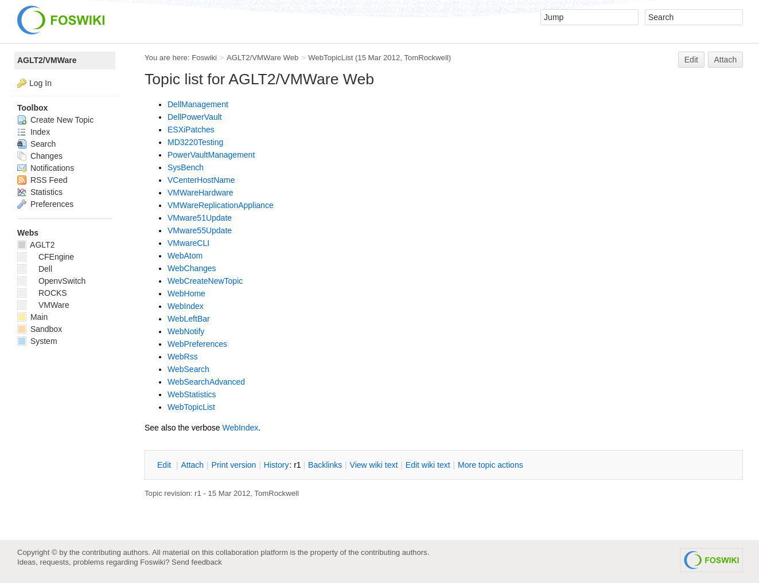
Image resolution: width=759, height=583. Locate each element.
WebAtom (185, 255)
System (37, 341)
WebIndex (186, 306)
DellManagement (198, 104)
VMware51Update (200, 217)
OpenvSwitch (51, 280)
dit (165, 464)
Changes (40, 156)
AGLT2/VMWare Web (263, 57)
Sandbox (39, 329)
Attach (725, 59)
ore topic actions (490, 464)
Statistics (40, 192)
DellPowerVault (195, 117)
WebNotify (186, 331)
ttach (192, 464)
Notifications (45, 168)
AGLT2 (36, 244)
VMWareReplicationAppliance (221, 205)
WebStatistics (192, 394)
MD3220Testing (195, 142)
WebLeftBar (189, 318)
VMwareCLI (188, 243)
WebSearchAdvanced (206, 381)
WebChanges (192, 268)
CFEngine (45, 256)
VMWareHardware (200, 192)
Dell (34, 268)
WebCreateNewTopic (205, 280)
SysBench (186, 167)
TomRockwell (426, 57)
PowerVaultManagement (211, 154)
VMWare (43, 305)
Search (36, 143)
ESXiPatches (191, 129)
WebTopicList (330, 57)
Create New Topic (55, 119)
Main (32, 317)
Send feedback (197, 562)
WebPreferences (197, 344)
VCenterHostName (201, 180)
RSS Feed (42, 180)
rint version (234, 464)
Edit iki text (428, 464)
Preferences (45, 204)
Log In (40, 83)
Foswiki (204, 57)
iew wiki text (374, 464)
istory (276, 464)
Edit (691, 59)
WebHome (186, 293)
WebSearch (188, 369)
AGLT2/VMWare (46, 60)
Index (33, 131)
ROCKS (42, 293)
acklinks (325, 464)
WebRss (183, 356)
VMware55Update (200, 230)
